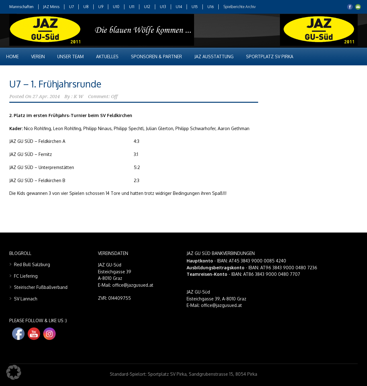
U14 (179, 6)
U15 (195, 6)
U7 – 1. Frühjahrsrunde (55, 84)
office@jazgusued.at (221, 305)
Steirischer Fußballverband (40, 287)
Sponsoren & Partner (156, 56)
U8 (86, 6)
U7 (71, 6)
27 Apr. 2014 (46, 96)
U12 (147, 6)
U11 (131, 6)
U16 (210, 6)
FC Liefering (26, 276)
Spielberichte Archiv (239, 6)
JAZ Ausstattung (214, 56)
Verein (38, 56)
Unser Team (70, 56)
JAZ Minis (51, 6)
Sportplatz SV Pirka (269, 56)
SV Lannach (25, 298)
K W (78, 96)
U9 (100, 6)
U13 (163, 6)
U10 (116, 6)
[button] (13, 372)
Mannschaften (21, 6)
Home (12, 56)
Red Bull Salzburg (32, 264)
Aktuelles (107, 56)
